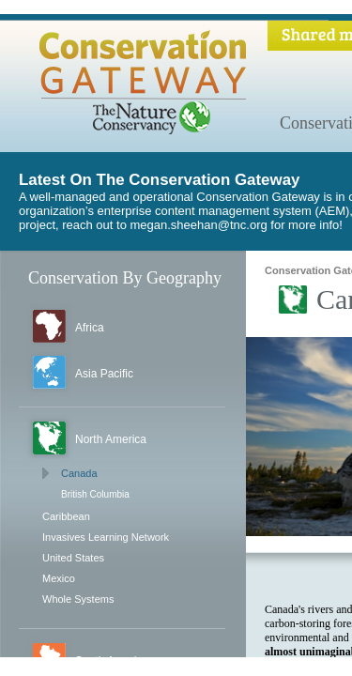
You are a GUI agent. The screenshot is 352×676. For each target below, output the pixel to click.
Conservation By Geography (125, 278)
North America (110, 439)
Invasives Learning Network (105, 537)
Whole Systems (78, 599)
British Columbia (95, 494)
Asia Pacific (104, 373)
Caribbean (66, 516)
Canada (79, 473)
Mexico (58, 578)
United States (73, 557)
